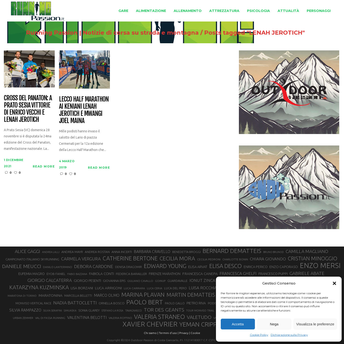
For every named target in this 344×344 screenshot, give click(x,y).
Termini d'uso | (168, 332)
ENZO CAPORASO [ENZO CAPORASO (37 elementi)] (283, 267)
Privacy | (184, 332)
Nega (274, 324)
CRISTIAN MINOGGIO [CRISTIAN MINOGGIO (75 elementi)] (312, 258)
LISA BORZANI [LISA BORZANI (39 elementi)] (82, 288)
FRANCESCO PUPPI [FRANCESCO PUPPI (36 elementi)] (273, 274)
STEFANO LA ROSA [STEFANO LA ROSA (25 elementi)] (112, 310)
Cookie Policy (259, 335)
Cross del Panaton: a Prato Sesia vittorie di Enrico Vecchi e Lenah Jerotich (28, 109)
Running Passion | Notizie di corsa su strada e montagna (116, 33)
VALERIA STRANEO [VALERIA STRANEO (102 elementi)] (159, 317)
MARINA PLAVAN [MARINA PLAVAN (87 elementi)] (143, 294)
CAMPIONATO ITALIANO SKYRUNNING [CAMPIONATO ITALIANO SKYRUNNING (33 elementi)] (32, 259)
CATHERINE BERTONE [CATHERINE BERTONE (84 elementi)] (130, 258)
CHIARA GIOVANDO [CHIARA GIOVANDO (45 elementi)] (268, 259)
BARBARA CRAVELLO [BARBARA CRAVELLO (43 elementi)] (152, 251)
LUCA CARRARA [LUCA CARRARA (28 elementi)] (134, 288)
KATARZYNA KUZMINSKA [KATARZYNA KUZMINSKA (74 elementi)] (39, 287)
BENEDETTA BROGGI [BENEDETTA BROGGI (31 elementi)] (186, 251)
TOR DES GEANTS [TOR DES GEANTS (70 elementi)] (164, 309)
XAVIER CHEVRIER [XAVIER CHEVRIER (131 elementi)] (150, 324)
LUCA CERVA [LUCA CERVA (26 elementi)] (154, 288)
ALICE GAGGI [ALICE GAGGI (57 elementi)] (27, 251)
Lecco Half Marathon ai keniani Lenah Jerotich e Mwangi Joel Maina (84, 110)
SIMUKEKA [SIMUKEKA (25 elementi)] (70, 310)
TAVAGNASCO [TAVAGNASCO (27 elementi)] (133, 310)
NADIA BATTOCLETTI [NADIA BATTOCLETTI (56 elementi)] (75, 302)
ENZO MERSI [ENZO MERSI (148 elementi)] (320, 266)
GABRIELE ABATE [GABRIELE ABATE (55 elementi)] (307, 273)
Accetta (238, 324)
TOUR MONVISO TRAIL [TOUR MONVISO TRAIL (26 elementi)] (200, 310)
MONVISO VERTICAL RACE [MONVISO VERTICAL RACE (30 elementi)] (33, 303)
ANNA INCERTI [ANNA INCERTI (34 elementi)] (122, 252)
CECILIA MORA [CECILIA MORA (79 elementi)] (177, 258)
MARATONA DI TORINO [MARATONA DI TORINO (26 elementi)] (22, 295)
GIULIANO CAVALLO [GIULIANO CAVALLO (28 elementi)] (140, 280)
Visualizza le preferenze (315, 324)
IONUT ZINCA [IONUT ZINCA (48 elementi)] (202, 280)
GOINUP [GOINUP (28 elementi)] (160, 280)
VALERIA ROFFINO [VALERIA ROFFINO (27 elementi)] (120, 317)
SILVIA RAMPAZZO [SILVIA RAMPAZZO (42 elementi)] (25, 310)
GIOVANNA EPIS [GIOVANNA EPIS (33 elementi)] (114, 281)
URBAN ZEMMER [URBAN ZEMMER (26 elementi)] (23, 318)
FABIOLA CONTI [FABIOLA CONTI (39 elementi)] (101, 274)
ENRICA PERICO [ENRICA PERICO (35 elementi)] (256, 267)
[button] (334, 283)
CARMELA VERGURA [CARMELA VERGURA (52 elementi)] (81, 258)
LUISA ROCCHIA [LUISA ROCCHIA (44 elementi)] (203, 288)
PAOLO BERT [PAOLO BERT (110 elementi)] (144, 302)
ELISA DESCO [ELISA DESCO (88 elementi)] (225, 266)
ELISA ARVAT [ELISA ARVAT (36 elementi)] (197, 267)
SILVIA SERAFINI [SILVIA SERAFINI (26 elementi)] (52, 310)
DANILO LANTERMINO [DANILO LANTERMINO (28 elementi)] (57, 267)
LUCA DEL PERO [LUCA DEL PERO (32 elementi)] (175, 288)
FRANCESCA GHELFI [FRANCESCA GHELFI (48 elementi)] (238, 273)
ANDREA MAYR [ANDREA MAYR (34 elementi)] (72, 252)
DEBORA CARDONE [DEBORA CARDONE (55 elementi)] (93, 266)
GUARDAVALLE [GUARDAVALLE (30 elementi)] (177, 280)
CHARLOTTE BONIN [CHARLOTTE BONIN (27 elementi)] (235, 259)
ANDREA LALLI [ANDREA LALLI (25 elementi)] (50, 252)
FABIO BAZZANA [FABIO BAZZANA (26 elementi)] (77, 274)
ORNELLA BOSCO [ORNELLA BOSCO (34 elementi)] (111, 303)
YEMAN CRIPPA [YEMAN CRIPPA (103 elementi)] (199, 324)
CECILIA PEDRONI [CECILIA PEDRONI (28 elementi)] (208, 259)
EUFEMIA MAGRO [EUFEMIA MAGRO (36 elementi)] (31, 274)
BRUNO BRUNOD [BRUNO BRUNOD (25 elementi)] (273, 252)
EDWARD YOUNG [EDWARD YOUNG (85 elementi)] (165, 266)
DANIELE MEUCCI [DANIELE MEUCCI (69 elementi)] (21, 266)
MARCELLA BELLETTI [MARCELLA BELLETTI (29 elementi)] (78, 295)
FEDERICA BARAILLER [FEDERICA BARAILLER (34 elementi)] (131, 274)
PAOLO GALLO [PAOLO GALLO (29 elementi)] (175, 303)
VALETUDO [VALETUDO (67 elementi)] (199, 317)
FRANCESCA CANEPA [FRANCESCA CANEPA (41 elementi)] (200, 273)
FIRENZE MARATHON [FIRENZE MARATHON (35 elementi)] (164, 274)
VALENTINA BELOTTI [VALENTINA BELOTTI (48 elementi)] (87, 317)
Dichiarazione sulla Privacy (289, 335)
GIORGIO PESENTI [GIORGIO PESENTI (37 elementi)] (87, 281)
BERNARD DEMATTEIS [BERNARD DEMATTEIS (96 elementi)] (232, 251)
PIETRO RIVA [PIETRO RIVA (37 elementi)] (196, 303)
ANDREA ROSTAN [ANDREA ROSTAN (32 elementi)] (97, 252)
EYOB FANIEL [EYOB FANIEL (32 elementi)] (56, 274)
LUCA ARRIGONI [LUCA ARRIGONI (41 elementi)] (108, 288)
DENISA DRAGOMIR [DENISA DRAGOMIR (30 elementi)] (128, 267)
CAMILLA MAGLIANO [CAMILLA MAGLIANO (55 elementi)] (307, 251)
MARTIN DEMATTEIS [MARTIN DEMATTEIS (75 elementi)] (191, 295)
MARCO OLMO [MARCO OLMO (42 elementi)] (106, 295)
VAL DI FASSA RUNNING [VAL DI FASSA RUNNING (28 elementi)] (50, 317)
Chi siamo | (151, 332)
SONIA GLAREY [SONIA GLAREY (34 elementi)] (89, 310)
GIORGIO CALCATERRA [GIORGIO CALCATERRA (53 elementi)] (49, 280)
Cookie (195, 332)
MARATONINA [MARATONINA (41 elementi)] (50, 295)
